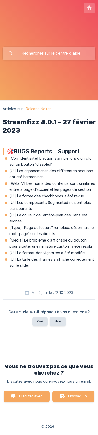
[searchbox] (49, 53)
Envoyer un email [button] (77, 398)
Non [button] (57, 321)
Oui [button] (40, 321)
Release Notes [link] (38, 109)
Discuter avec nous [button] (30, 398)
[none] (89, 8)
